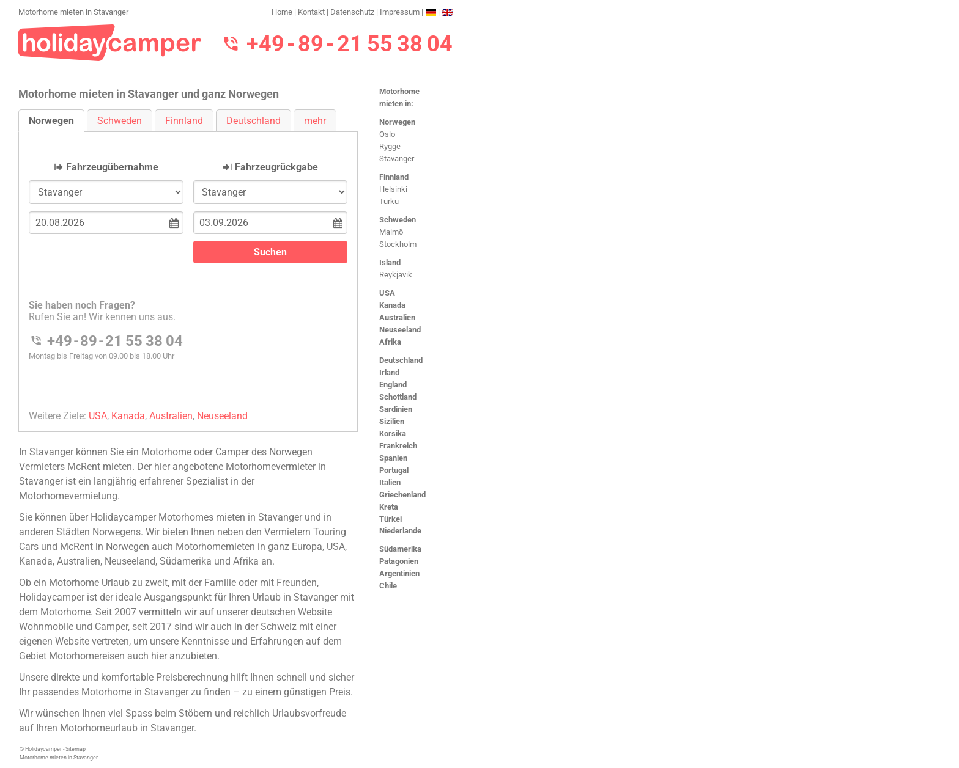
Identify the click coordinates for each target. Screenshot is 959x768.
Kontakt (311, 11)
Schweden (397, 219)
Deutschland (401, 360)
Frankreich (398, 445)
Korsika (392, 433)
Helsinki (393, 189)
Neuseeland (400, 329)
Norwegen (397, 121)
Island (390, 262)
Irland (389, 372)
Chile (388, 585)
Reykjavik (395, 274)
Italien (390, 482)
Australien (397, 317)
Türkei (390, 519)
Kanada (392, 305)
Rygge (390, 146)
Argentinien (399, 573)
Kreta (388, 506)
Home (282, 11)
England (393, 384)
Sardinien (395, 409)
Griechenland (402, 494)
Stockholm (398, 244)
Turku (389, 201)
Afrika (390, 341)
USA (387, 293)
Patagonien (398, 561)
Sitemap (75, 749)
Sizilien (391, 421)
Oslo (387, 134)
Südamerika (400, 549)
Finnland (394, 176)
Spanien (393, 458)
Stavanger (396, 158)
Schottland (398, 396)
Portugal (394, 470)
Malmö (391, 231)
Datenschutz (352, 11)
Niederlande (400, 530)
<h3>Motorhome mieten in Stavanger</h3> (188, 271)
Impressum (400, 11)
